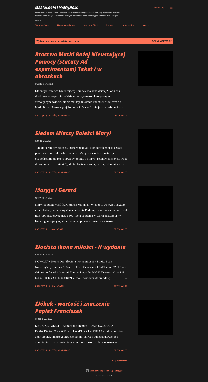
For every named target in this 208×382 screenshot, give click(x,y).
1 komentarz (56, 229)
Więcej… (147, 25)
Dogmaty (110, 25)
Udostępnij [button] (41, 115)
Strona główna (42, 25)
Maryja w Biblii (91, 25)
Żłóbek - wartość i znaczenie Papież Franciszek (72, 307)
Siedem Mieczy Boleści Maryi (73, 133)
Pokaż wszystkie (162, 41)
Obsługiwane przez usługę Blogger (104, 370)
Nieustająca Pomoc (66, 25)
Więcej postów (120, 360)
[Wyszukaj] (159, 7)
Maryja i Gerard (55, 190)
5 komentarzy (56, 286)
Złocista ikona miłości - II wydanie (80, 247)
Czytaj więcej (121, 115)
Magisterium (129, 25)
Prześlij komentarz (59, 115)
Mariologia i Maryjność (56, 7)
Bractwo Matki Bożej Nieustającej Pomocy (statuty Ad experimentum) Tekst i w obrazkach (80, 65)
